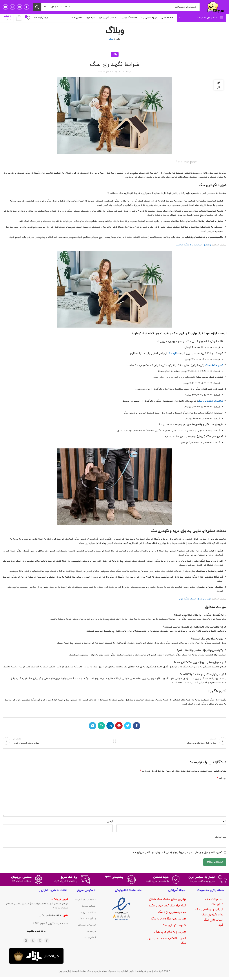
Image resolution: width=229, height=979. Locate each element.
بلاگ (111, 39)
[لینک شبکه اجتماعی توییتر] (127, 725)
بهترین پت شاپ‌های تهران (170, 934)
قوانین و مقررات (87, 927)
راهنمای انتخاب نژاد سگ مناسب (193, 245)
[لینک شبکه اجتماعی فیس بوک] (26, 7)
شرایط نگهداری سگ (174, 927)
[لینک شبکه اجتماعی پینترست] (119, 725)
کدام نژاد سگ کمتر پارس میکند (167, 908)
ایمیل (110, 824)
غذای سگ (173, 353)
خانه (118, 39)
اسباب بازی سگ (213, 922)
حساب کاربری (88, 908)
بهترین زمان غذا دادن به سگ (168, 921)
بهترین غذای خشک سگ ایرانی (194, 599)
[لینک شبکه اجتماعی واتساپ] (12, 7)
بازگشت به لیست (114, 742)
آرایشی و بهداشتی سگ (209, 912)
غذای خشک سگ (214, 365)
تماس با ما (90, 940)
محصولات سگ (214, 901)
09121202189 (54, 918)
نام (224, 824)
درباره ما (91, 933)
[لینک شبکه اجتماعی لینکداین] (110, 725)
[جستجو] (116, 7)
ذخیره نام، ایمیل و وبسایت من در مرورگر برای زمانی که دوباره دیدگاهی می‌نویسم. (177, 855)
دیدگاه (221, 781)
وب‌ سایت (220, 839)
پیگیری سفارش (87, 921)
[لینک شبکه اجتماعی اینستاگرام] (19, 7)
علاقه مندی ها (88, 915)
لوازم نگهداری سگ (212, 917)
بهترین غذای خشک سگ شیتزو (167, 901)
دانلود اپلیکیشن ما (85, 902)
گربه (220, 927)
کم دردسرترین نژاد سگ (172, 914)
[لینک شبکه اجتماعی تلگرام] (5, 7)
